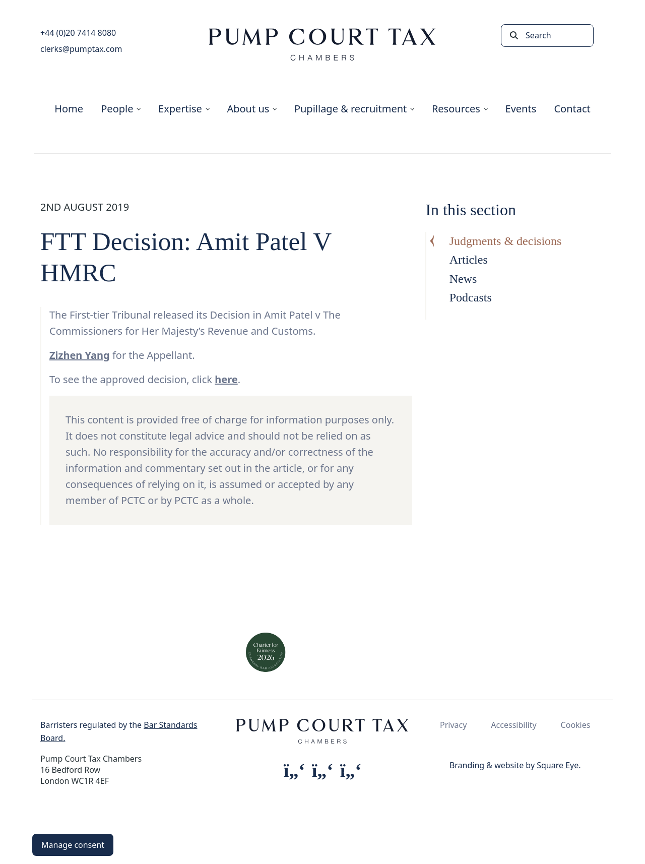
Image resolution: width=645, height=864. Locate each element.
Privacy (453, 724)
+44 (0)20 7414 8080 (78, 32)
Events (521, 108)
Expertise (180, 108)
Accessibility (513, 724)
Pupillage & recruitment (350, 108)
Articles (468, 259)
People (117, 108)
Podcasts (470, 297)
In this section (470, 210)
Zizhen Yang (79, 355)
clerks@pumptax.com (81, 48)
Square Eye (557, 765)
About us (248, 108)
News (463, 278)
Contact (572, 108)
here (226, 379)
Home (68, 108)
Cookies (576, 724)
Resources (456, 108)
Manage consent (72, 844)
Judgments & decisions (505, 241)
